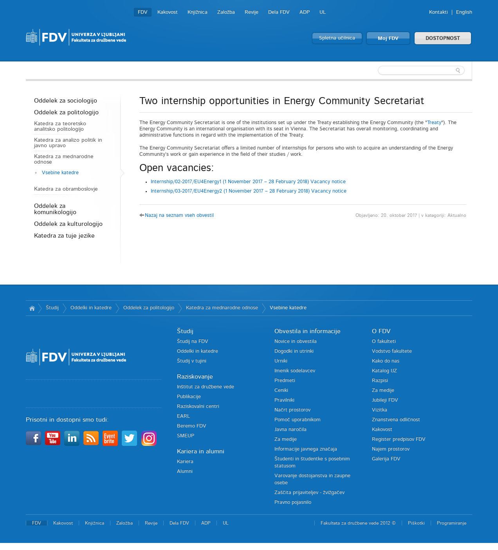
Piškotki (416, 523)
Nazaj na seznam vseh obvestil (179, 215)
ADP (305, 12)
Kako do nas (385, 361)
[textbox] (421, 70)
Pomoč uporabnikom (297, 419)
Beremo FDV (191, 426)
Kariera (185, 461)
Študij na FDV (192, 341)
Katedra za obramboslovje (66, 189)
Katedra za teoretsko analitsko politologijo (60, 126)
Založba (226, 12)
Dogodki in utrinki (294, 351)
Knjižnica (198, 12)
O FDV (381, 331)
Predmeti (284, 380)
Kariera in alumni (200, 451)
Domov (32, 308)
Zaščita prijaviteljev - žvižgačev (309, 492)
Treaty (434, 122)
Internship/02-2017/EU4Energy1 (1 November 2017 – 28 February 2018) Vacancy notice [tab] (248, 181)
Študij (52, 307)
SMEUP (185, 435)
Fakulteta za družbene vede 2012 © (358, 523)
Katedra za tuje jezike (64, 236)
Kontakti (438, 12)
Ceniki (281, 390)
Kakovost (167, 12)
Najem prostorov (391, 449)
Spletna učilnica (337, 38)
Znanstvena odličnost (396, 419)
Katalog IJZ (384, 370)
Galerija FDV (386, 459)
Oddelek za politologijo (66, 112)
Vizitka (379, 410)
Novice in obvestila (295, 341)
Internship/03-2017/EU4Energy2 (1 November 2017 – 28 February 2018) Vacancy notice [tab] (248, 191)
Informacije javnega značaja (305, 449)
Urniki (280, 361)
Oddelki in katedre (91, 307)
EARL (183, 416)
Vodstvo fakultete (392, 351)
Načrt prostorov (292, 410)
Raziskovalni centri (198, 406)
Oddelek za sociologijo (65, 100)
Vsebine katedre (60, 172)
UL (322, 12)
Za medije (285, 439)
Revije (251, 12)
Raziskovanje (195, 376)
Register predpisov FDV (399, 439)
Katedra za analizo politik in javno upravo (68, 142)
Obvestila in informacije (307, 331)
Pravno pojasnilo (292, 502)
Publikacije (189, 396)
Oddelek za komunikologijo (55, 209)
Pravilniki (284, 400)
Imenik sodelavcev (294, 370)
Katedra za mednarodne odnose (64, 159)
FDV (143, 12)
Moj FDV (388, 38)
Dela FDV (279, 12)
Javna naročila (290, 429)
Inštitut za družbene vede (205, 387)
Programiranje (451, 523)
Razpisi (380, 380)
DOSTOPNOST (443, 38)
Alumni (185, 471)
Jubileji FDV (385, 400)
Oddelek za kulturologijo (68, 224)
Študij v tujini (191, 361)
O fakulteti (384, 341)
